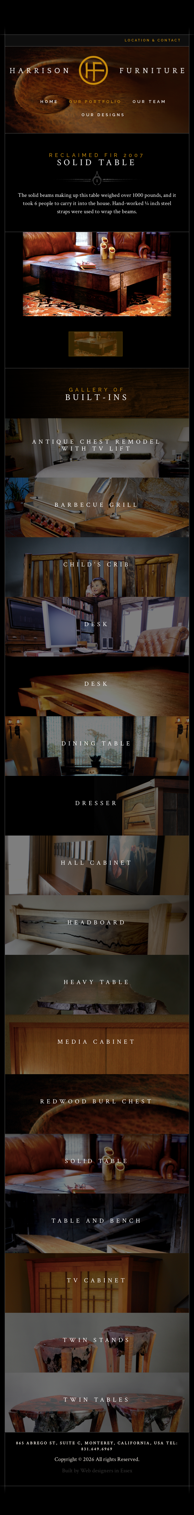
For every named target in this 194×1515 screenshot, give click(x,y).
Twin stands (97, 1340)
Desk (97, 624)
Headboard (97, 922)
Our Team (149, 101)
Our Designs (103, 114)
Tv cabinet (97, 1280)
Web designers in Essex (106, 1470)
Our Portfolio (95, 101)
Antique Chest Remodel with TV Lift (97, 445)
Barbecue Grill (97, 505)
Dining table (96, 743)
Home (49, 101)
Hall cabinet (97, 863)
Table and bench (97, 1221)
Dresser (96, 803)
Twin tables (96, 1400)
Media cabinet (96, 1042)
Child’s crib (97, 564)
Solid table (97, 1161)
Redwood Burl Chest (97, 1101)
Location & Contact (153, 40)
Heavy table (97, 982)
